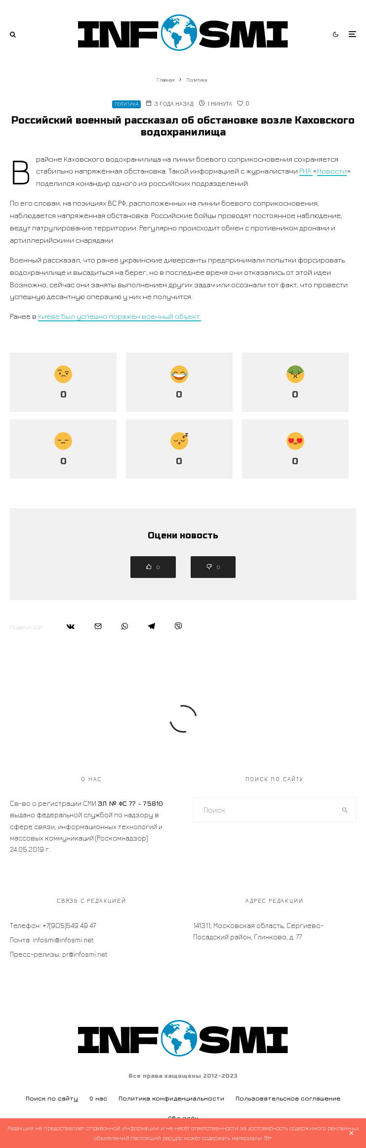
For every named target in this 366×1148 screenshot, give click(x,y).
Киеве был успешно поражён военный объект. (119, 316)
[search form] (264, 810)
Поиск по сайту (52, 1098)
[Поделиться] (71, 626)
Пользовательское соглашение (288, 1098)
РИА (306, 171)
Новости (332, 171)
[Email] (98, 626)
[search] (345, 810)
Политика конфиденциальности (171, 1098)
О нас (98, 1098)
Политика (126, 104)
